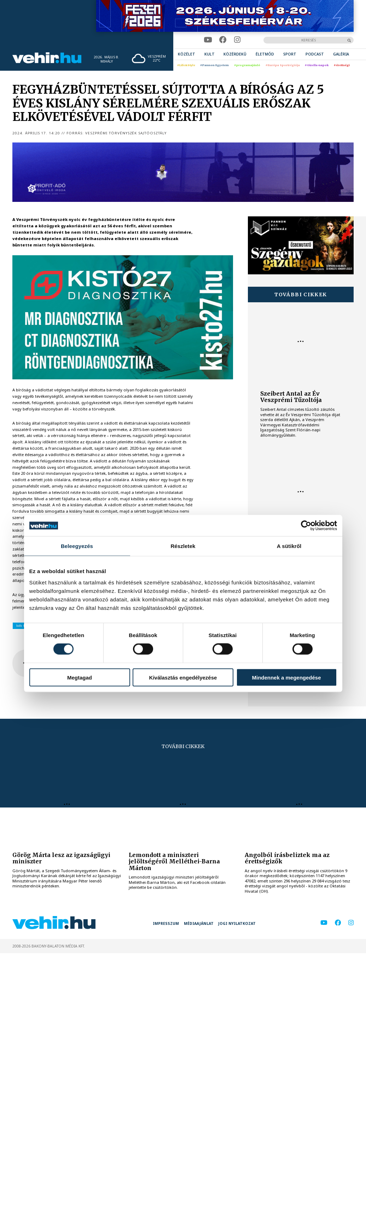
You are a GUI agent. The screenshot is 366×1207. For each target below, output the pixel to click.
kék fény (23, 625)
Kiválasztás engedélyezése (183, 677)
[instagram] (237, 40)
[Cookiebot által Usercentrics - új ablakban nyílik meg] (306, 525)
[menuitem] (186, 54)
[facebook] (223, 40)
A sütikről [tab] (289, 546)
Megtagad (79, 677)
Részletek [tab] (182, 546)
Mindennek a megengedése (286, 677)
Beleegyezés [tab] (77, 546)
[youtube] (208, 40)
